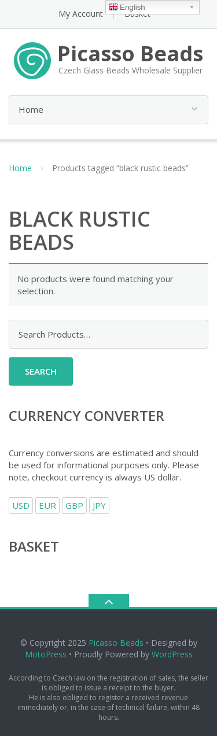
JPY (99, 505)
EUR (47, 505)
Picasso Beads (116, 642)
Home (20, 167)
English (127, 7)
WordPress (172, 654)
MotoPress (46, 654)
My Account (80, 13)
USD (21, 505)
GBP (74, 505)
